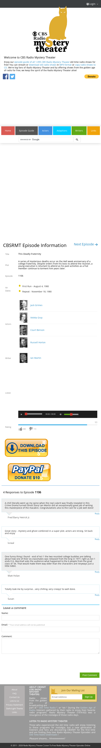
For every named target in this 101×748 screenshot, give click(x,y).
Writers (79, 130)
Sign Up (89, 697)
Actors (45, 130)
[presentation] (25, 663)
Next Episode (86, 244)
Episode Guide (26, 130)
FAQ (14, 693)
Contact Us (14, 697)
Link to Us (14, 700)
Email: (23, 624)
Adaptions (62, 130)
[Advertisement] (50, 101)
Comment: (7, 636)
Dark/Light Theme (14, 708)
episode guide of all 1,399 (42, 61)
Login (90, 4)
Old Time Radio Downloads (43, 734)
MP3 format (65, 64)
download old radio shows (42, 64)
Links (93, 130)
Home (8, 130)
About (14, 689)
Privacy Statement (14, 704)
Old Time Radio (47, 707)
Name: (5, 613)
